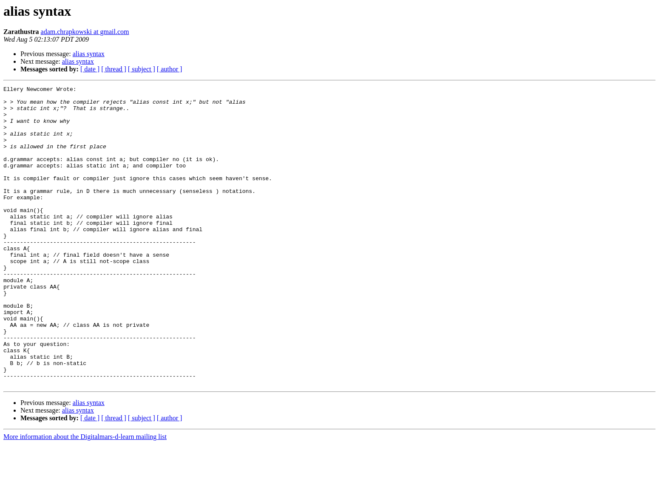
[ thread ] (113, 69)
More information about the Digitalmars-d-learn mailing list (85, 496)
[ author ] (169, 69)
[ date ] (89, 69)
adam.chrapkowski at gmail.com (85, 31)
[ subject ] (141, 69)
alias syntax (89, 53)
